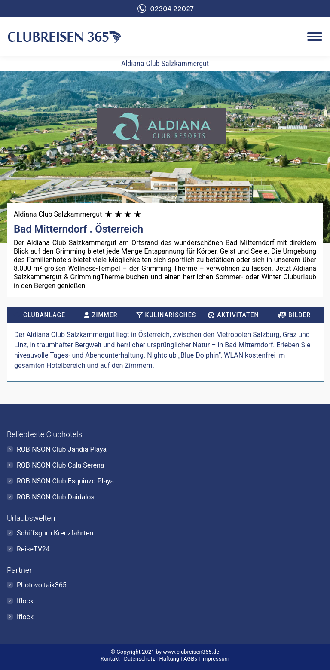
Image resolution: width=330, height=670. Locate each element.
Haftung (169, 658)
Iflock (25, 601)
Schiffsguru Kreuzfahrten (55, 533)
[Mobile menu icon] (314, 36)
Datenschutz (139, 658)
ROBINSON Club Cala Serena (60, 465)
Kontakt (110, 658)
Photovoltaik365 (42, 585)
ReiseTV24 (33, 549)
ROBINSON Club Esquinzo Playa (65, 481)
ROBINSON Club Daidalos (56, 497)
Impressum (215, 658)
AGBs (190, 658)
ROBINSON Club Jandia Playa (62, 449)
